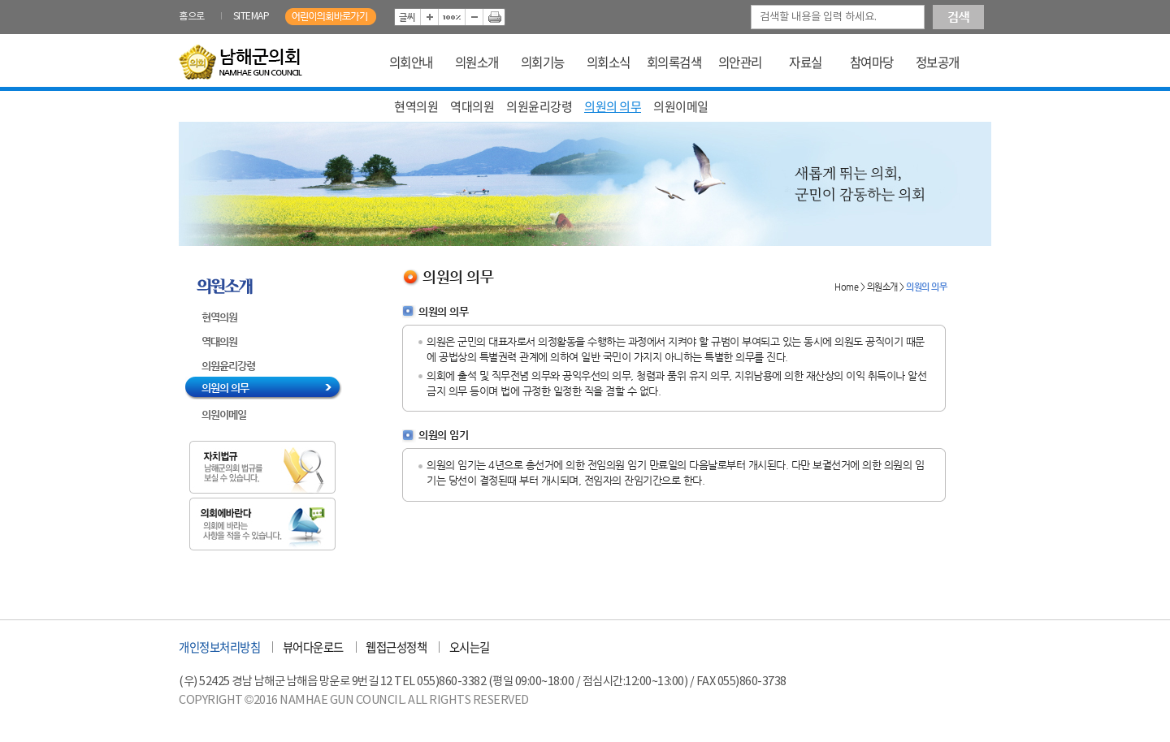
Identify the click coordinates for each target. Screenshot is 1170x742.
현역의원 (416, 106)
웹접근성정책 (396, 647)
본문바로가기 (179, 0)
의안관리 (740, 62)
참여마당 (872, 62)
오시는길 (469, 647)
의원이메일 (680, 106)
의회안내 (411, 62)
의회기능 (543, 62)
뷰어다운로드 (313, 647)
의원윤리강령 (539, 106)
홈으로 (192, 16)
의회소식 (608, 62)
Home (846, 287)
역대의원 (472, 106)
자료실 (805, 62)
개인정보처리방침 (219, 647)
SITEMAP (251, 16)
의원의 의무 (612, 106)
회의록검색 (674, 62)
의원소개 (477, 62)
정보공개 (938, 62)
